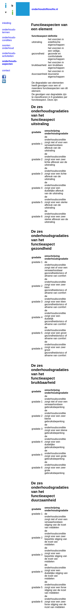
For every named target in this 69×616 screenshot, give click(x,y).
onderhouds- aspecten (9, 62)
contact (6, 70)
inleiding (6, 23)
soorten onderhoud (8, 46)
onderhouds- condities (9, 38)
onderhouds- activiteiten (9, 54)
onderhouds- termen (9, 31)
